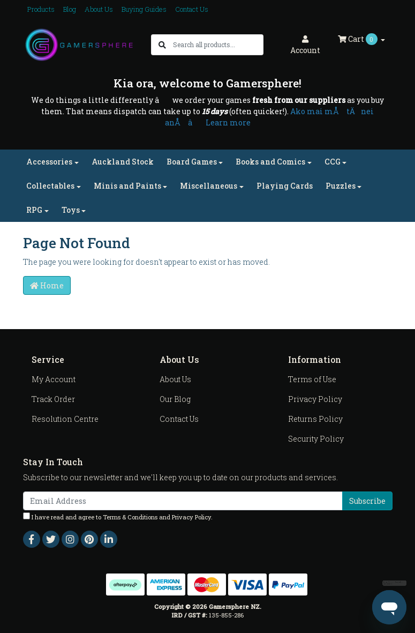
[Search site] (162, 44)
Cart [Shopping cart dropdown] (358, 39)
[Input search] (217, 44)
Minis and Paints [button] (127, 186)
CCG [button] (333, 162)
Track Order (53, 399)
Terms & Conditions (130, 517)
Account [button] (305, 45)
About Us (99, 9)
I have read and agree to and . (118, 516)
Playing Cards (284, 186)
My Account (54, 379)
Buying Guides (144, 9)
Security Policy (316, 439)
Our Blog (175, 399)
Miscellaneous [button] (208, 186)
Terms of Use (312, 379)
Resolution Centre (65, 419)
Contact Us (191, 9)
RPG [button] (34, 210)
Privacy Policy (315, 399)
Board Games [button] (192, 162)
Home (47, 285)
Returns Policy (315, 419)
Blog (69, 9)
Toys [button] (71, 210)
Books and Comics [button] (270, 162)
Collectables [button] (50, 186)
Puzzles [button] (341, 186)
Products (41, 9)
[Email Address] (183, 500)
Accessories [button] (49, 162)
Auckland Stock (123, 162)
